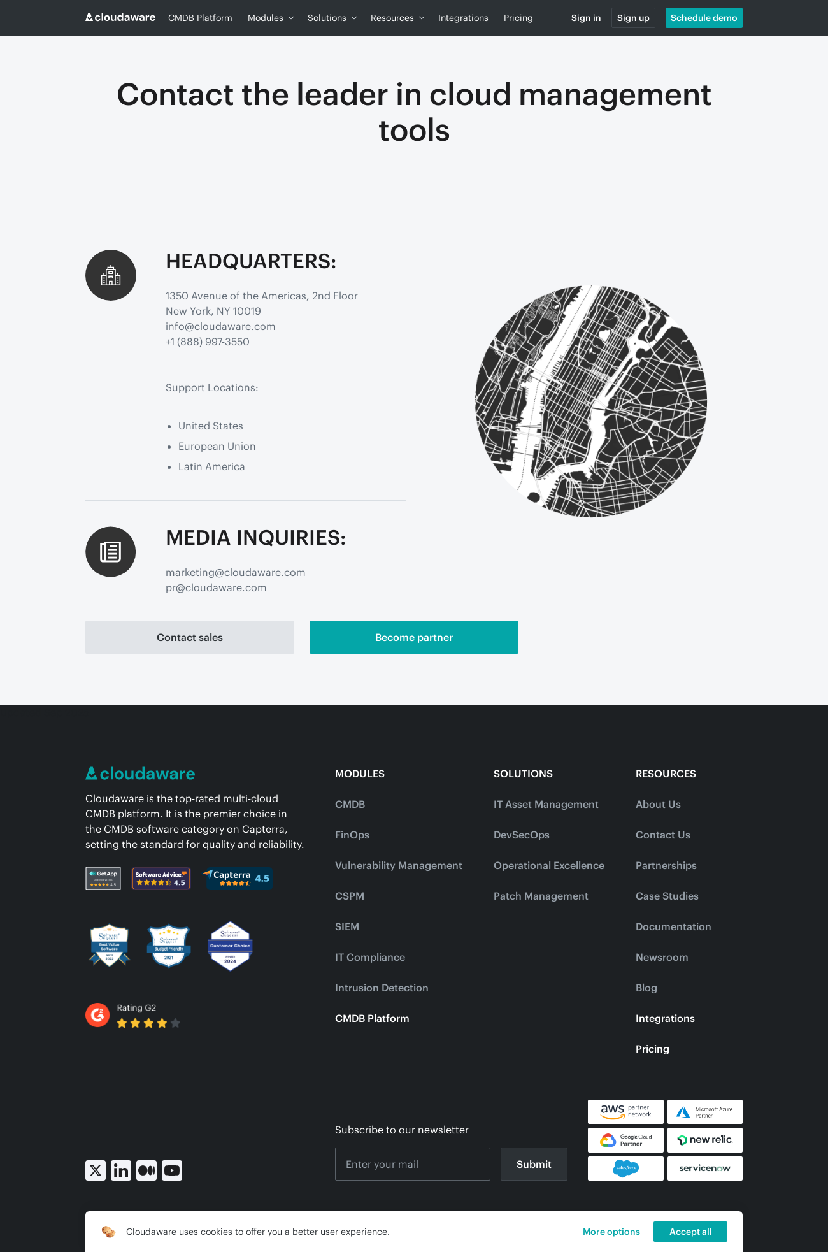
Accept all (690, 1231)
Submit (534, 1164)
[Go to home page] (120, 18)
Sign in (586, 18)
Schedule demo (704, 18)
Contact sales (190, 637)
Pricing (518, 18)
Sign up (633, 18)
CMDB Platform (200, 18)
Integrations (463, 18)
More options (611, 1231)
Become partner (414, 637)
